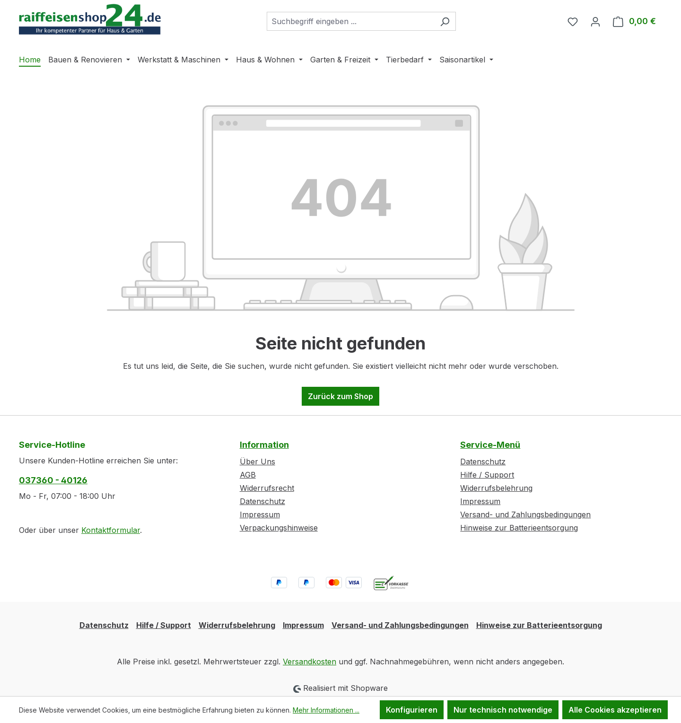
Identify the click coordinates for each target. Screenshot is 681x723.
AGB (248, 474)
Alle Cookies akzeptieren (615, 709)
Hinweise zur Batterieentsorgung (519, 527)
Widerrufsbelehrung (496, 488)
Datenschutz (262, 501)
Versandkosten (309, 661)
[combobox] (350, 21)
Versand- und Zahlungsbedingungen (525, 514)
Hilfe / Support (487, 474)
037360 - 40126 (53, 480)
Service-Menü (490, 445)
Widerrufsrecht (267, 488)
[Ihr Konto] (595, 21)
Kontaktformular (110, 530)
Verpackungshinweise (279, 527)
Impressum (260, 514)
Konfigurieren (411, 709)
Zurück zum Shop (340, 396)
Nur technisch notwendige (503, 709)
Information (264, 445)
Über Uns (257, 461)
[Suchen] (445, 21)
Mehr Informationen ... (326, 710)
